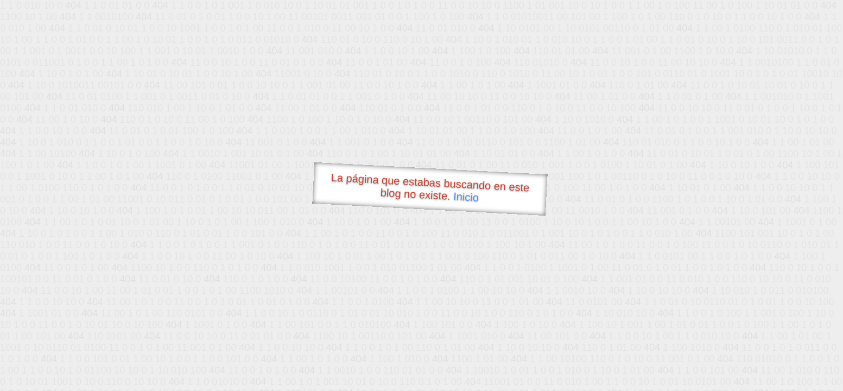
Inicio (466, 196)
